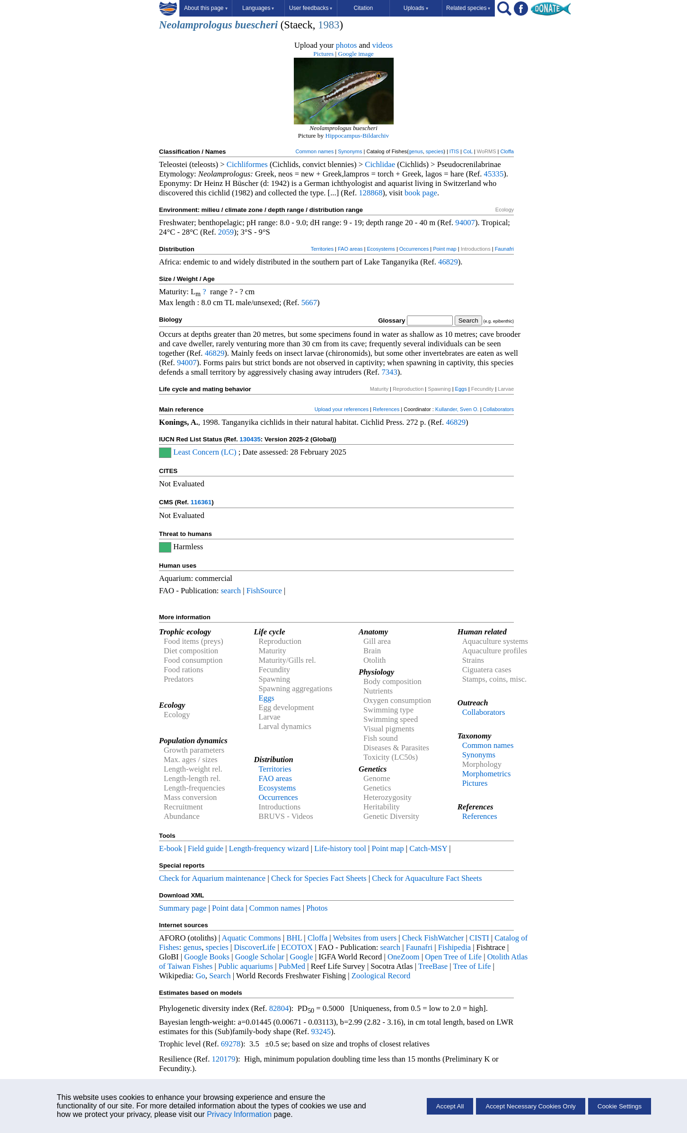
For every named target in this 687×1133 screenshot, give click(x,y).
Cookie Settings (620, 1106)
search (231, 590)
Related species (468, 8)
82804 (279, 1008)
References (386, 409)
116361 (201, 502)
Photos (316, 908)
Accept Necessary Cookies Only (530, 1106)
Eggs (461, 389)
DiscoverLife (254, 947)
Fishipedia (454, 947)
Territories (322, 249)
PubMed (292, 966)
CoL (468, 151)
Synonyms (350, 151)
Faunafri (504, 249)
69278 (231, 1043)
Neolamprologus (195, 25)
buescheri (256, 25)
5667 (309, 302)
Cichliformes (247, 164)
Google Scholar (259, 956)
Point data (228, 908)
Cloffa (507, 151)
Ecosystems (381, 249)
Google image (356, 53)
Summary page (182, 908)
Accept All (450, 1106)
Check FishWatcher (433, 937)
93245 (321, 1031)
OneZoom (404, 956)
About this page (205, 8)
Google (301, 956)
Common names (314, 151)
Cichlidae (380, 164)
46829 (448, 261)
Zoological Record (381, 975)
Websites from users (365, 937)
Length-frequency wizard (269, 848)
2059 (226, 232)
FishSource (264, 590)
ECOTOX (297, 947)
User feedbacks (310, 8)
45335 (494, 173)
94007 (465, 222)
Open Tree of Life (453, 956)
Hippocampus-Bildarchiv (357, 135)
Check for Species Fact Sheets (319, 878)
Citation (363, 8)
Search (219, 975)
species (434, 151)
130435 (249, 439)
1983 (328, 25)
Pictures (323, 53)
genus (416, 151)
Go (200, 975)
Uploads (416, 8)
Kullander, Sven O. (457, 409)
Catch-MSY (428, 848)
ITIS (454, 151)
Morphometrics (486, 773)
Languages (258, 8)
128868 (370, 192)
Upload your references (342, 409)
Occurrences (414, 249)
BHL (294, 937)
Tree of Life (472, 966)
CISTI (479, 937)
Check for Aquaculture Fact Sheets (427, 878)
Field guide (205, 848)
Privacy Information (239, 1114)
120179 (223, 1058)
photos (346, 45)
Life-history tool (340, 848)
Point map (445, 249)
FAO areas (350, 249)
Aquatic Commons (251, 937)
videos (382, 45)
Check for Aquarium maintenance (212, 878)
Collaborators (498, 409)
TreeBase (433, 966)
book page (421, 192)
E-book (170, 848)
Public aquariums (245, 966)
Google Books (206, 956)
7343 (389, 372)
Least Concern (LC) (204, 452)
